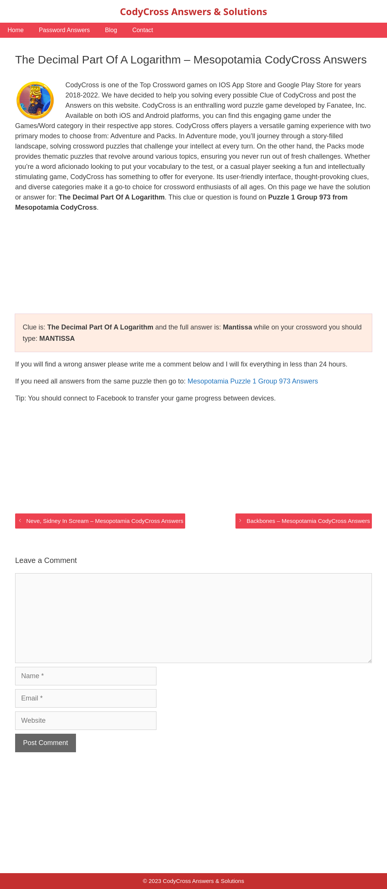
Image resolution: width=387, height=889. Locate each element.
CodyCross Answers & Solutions (193, 11)
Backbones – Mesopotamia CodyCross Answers (308, 521)
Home (16, 30)
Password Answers (64, 30)
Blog (111, 30)
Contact (142, 30)
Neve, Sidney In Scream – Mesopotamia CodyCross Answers (104, 521)
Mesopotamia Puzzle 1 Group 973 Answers (252, 381)
